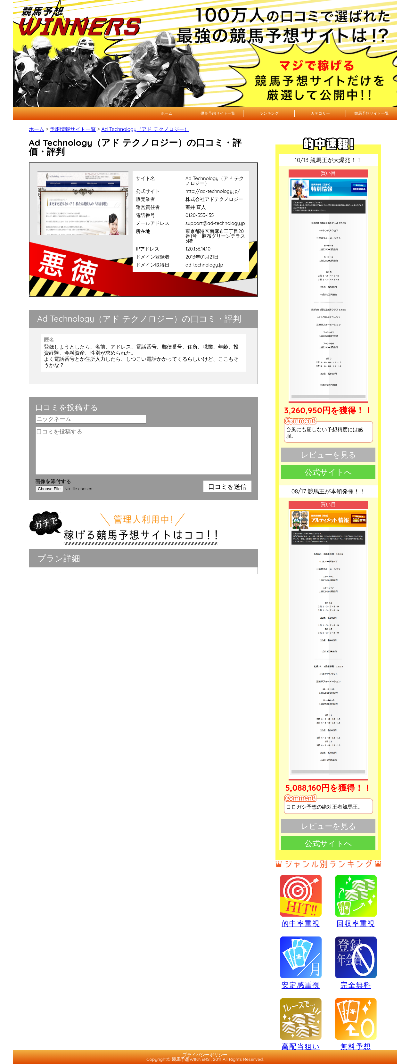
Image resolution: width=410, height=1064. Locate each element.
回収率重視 (356, 901)
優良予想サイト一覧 (218, 113)
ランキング (269, 113)
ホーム (166, 113)
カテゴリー (320, 113)
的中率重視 (301, 901)
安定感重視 (301, 962)
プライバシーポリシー (205, 1055)
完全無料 (356, 962)
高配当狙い (301, 1024)
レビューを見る (328, 454)
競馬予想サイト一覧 (371, 113)
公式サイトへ (328, 472)
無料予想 (356, 1024)
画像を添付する (53, 481)
